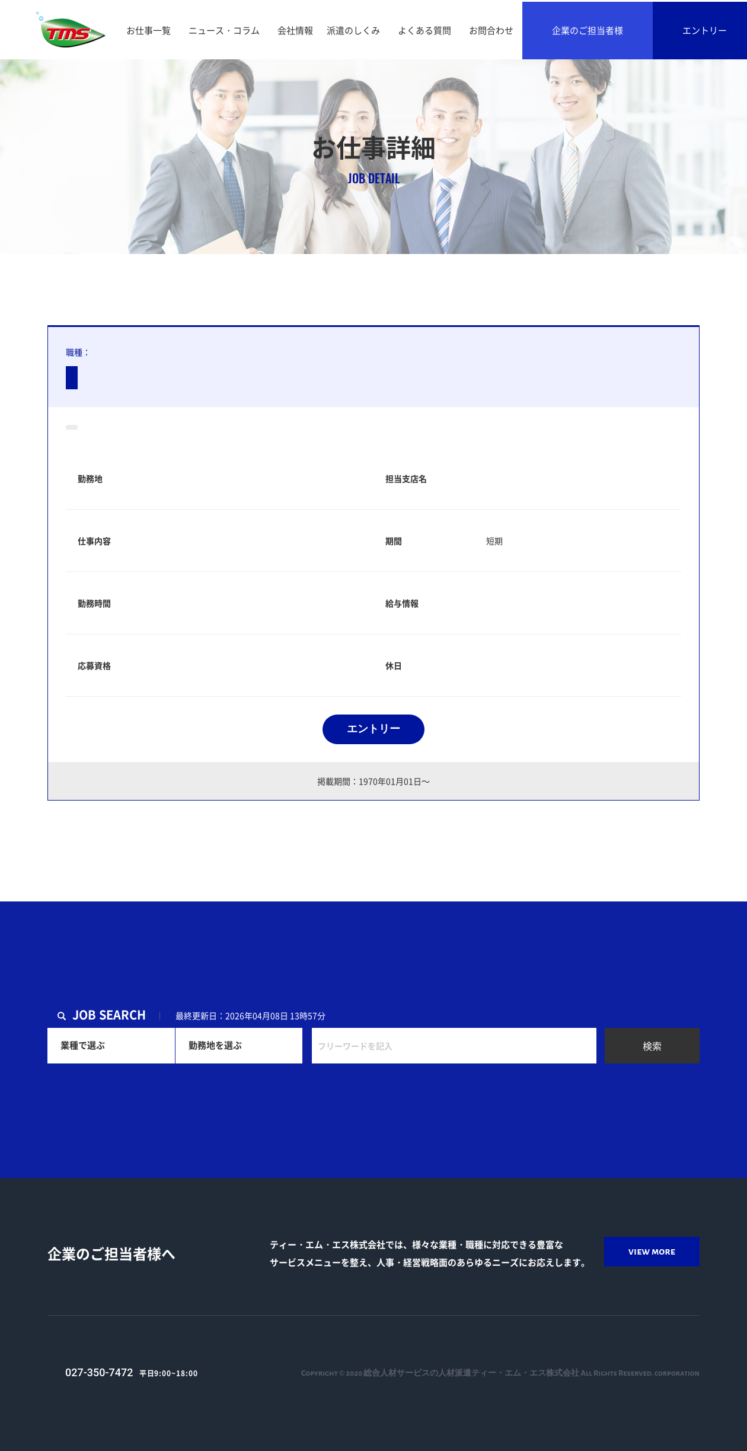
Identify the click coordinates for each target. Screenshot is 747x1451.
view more (651, 1251)
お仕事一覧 (148, 30)
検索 (652, 1046)
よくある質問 (424, 30)
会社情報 (295, 30)
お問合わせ (491, 30)
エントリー (373, 729)
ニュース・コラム (224, 30)
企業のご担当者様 (587, 30)
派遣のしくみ (353, 30)
